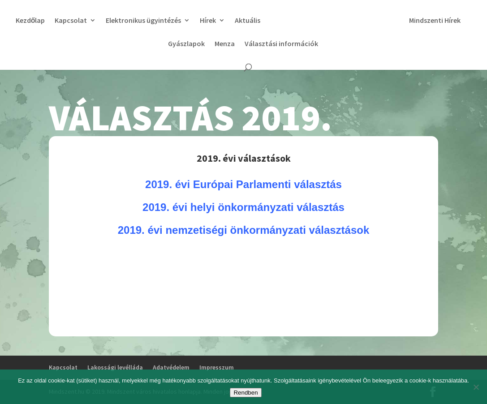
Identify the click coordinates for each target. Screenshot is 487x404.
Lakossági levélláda (115, 367)
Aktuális (276, 21)
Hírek (236, 21)
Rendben (245, 392)
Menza (256, 44)
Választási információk (312, 44)
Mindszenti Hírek (163, 44)
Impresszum (216, 367)
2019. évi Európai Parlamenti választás (243, 184)
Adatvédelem (171, 367)
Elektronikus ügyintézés (171, 21)
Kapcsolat (99, 21)
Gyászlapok (217, 44)
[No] (475, 387)
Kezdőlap (58, 21)
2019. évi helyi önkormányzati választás (243, 207)
